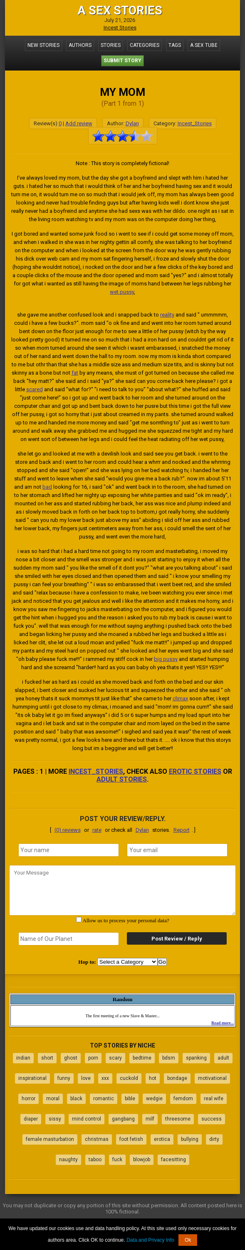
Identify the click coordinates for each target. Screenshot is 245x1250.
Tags (174, 45)
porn (93, 1058)
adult (223, 1058)
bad (47, 487)
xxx (105, 1078)
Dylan (132, 123)
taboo (95, 1159)
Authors (80, 45)
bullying (189, 1139)
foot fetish (131, 1139)
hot (152, 1078)
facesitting (173, 1159)
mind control (86, 1119)
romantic (103, 1098)
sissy (55, 1119)
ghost (70, 1058)
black (76, 1098)
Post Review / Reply (176, 939)
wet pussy (122, 292)
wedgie (154, 1098)
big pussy (166, 659)
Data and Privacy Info (150, 1240)
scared (34, 389)
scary (115, 1058)
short (47, 1058)
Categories (144, 45)
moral (52, 1098)
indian (23, 1058)
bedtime (142, 1058)
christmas (97, 1139)
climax (180, 698)
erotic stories (195, 771)
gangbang (123, 1119)
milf (150, 1119)
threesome (178, 1119)
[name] (68, 850)
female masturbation (50, 1139)
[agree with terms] (79, 919)
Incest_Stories (195, 123)
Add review (78, 123)
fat (75, 373)
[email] (177, 850)
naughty (68, 1159)
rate (96, 830)
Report (181, 830)
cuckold (129, 1078)
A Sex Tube (204, 45)
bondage (177, 1078)
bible (130, 1098)
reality (167, 315)
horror (28, 1098)
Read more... (222, 1023)
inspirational (32, 1078)
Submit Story (122, 60)
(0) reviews (67, 830)
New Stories (43, 45)
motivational (212, 1078)
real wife (213, 1098)
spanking (196, 1058)
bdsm (168, 1058)
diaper (31, 1119)
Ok (188, 1240)
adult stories (122, 779)
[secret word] (68, 938)
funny (63, 1078)
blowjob (141, 1159)
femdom (183, 1098)
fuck (117, 1159)
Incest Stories (120, 27)
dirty (214, 1139)
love (86, 1078)
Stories (111, 45)
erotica (162, 1139)
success (211, 1119)
